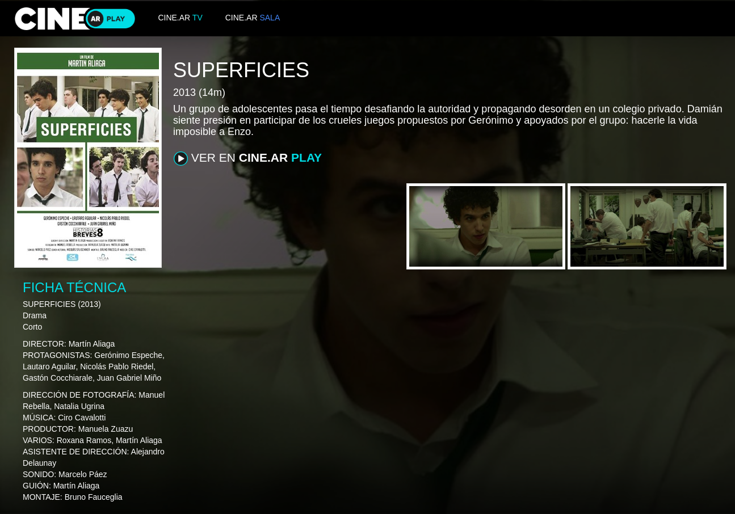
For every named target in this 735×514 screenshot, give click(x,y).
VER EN (248, 158)
